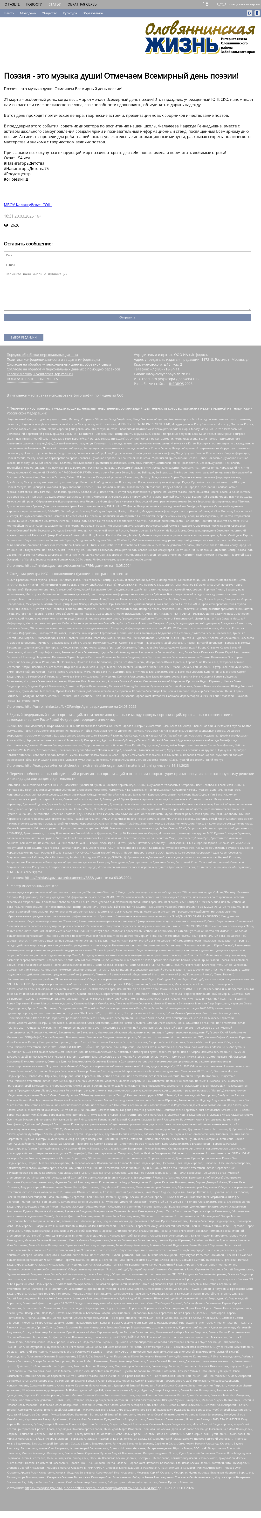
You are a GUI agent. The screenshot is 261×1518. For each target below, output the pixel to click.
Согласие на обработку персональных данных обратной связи (59, 371)
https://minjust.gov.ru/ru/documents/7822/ (59, 885)
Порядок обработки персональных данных (42, 362)
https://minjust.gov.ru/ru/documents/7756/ (59, 572)
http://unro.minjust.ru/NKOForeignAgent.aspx (62, 713)
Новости (34, 4)
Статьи (55, 4)
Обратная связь (82, 4)
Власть (9, 13)
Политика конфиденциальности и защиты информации (53, 366)
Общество (49, 13)
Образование (92, 13)
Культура (70, 13)
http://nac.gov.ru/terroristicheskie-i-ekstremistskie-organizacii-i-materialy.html (88, 772)
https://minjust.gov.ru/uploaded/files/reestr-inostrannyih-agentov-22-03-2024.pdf (91, 1495)
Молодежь (28, 13)
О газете (12, 4)
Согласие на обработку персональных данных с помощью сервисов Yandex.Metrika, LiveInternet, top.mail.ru (63, 378)
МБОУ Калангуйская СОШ (28, 204)
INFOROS (176, 391)
